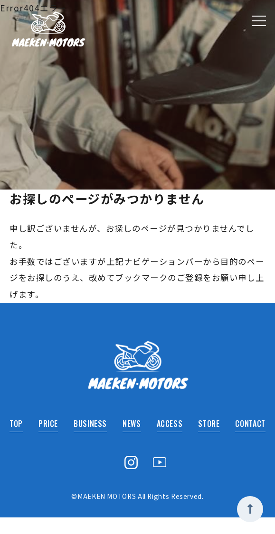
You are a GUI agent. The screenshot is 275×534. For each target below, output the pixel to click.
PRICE (48, 440)
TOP (17, 440)
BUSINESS (90, 440)
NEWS (130, 440)
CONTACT (247, 440)
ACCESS (167, 440)
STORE (206, 440)
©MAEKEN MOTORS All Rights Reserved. (138, 512)
